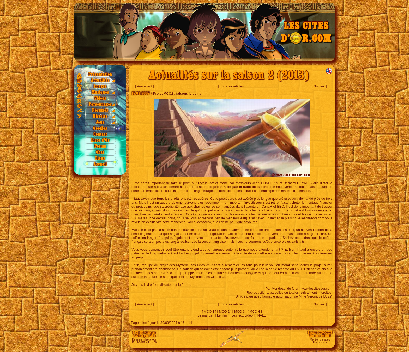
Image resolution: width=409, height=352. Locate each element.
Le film (222, 315)
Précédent (144, 86)
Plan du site (320, 342)
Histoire (100, 116)
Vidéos (100, 98)
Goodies (100, 128)
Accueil (100, 164)
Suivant (319, 86)
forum (186, 285)
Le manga (204, 315)
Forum (100, 146)
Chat (100, 152)
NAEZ (261, 315)
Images (100, 86)
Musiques (100, 92)
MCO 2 (224, 311)
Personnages (100, 104)
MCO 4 (254, 311)
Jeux (100, 122)
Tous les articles (232, 86)
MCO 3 (239, 311)
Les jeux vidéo (242, 315)
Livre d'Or (100, 140)
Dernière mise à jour (144, 339)
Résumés (100, 110)
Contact (100, 134)
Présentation (100, 74)
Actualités (100, 80)
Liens (100, 158)
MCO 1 (209, 311)
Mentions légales (320, 339)
